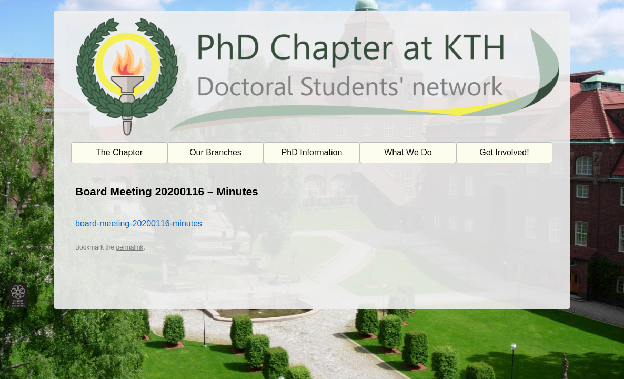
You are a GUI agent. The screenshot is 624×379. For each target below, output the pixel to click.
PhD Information (312, 152)
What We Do (407, 152)
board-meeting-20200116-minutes (138, 223)
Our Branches (215, 152)
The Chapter (119, 152)
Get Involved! (504, 152)
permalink (129, 247)
